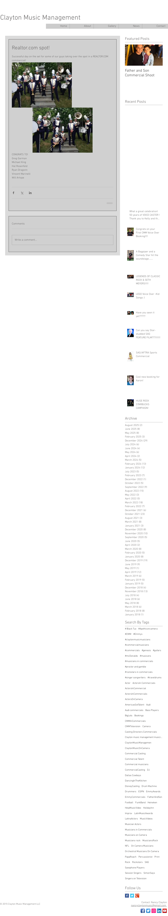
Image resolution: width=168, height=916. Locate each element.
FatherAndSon (154, 797)
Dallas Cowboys (133, 775)
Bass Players (152, 710)
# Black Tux (130, 628)
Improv (128, 813)
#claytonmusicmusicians (137, 639)
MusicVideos (146, 818)
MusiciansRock (150, 840)
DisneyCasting (132, 786)
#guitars (157, 650)
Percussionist (145, 856)
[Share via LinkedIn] (30, 192)
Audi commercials (134, 710)
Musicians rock (132, 840)
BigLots (128, 715)
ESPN (141, 791)
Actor (127, 683)
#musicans (145, 656)
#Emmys (137, 634)
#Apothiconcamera (148, 628)
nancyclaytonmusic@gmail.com (149, 905)
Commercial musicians (136, 764)
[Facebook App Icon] (143, 911)
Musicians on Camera (136, 835)
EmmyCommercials (135, 797)
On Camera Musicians (142, 845)
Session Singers (133, 873)
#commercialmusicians (137, 645)
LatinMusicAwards (143, 813)
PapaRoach (130, 856)
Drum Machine (149, 786)
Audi (148, 704)
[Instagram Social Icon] (154, 911)
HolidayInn (148, 808)
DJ (148, 770)
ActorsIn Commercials (144, 683)
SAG (147, 862)
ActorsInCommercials (136, 694)
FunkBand (140, 802)
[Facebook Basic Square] (127, 896)
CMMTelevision (132, 726)
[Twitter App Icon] (148, 911)
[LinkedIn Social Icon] (159, 911)
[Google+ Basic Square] (137, 896)
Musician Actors (133, 824)
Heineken (152, 802)
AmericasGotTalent (134, 704)
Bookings (139, 715)
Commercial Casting (135, 753)
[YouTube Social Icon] (165, 911)
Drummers (130, 791)
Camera (146, 726)
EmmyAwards (153, 791)
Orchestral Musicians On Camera (142, 851)
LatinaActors (131, 818)
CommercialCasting (135, 770)
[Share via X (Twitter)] (21, 192)
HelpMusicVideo (133, 808)
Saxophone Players (135, 867)
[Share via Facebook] (13, 192)
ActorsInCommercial (135, 688)
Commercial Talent (134, 759)
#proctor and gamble (135, 666)
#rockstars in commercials (139, 672)
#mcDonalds (131, 656)
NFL (127, 845)
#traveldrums (154, 677)
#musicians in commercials (139, 661)
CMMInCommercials (135, 721)
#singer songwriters (135, 677)
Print (156, 856)
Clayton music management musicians (144, 737)
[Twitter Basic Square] (132, 896)
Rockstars (137, 862)
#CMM (128, 634)
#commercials (132, 650)
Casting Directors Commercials (141, 732)
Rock (127, 862)
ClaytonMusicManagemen (138, 742)
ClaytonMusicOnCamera (137, 748)
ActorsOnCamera (134, 699)
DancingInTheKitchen (136, 780)
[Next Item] (157, 55)
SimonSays (149, 873)
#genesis (146, 650)
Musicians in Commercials (138, 829)
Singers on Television (136, 878)
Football (129, 802)
